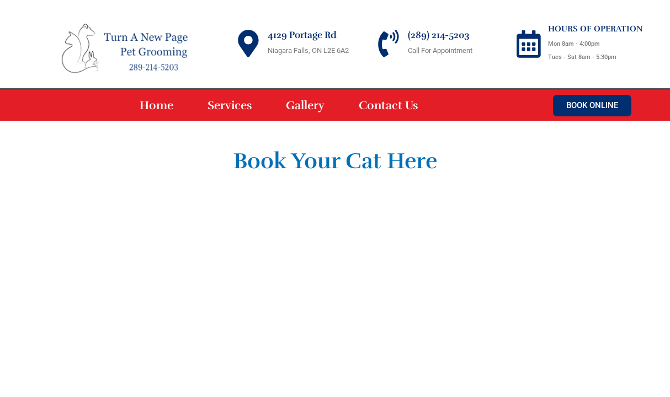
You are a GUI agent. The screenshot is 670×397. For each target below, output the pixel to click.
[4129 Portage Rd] (248, 43)
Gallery (305, 105)
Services (230, 105)
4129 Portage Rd (302, 35)
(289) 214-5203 (439, 35)
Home (156, 105)
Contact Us (388, 105)
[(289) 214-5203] (388, 43)
